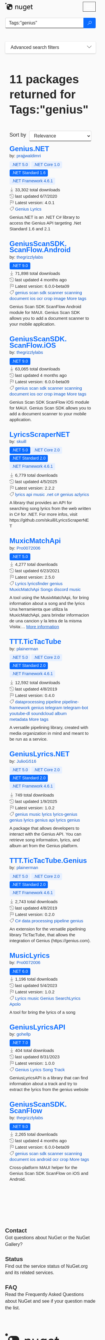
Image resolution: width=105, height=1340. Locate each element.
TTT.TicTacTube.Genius (48, 860)
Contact (16, 1230)
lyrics (20, 494)
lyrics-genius (65, 814)
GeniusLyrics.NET (40, 754)
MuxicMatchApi (35, 541)
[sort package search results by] (60, 136)
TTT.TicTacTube (35, 641)
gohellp (24, 1034)
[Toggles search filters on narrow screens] (89, 47)
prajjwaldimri (29, 155)
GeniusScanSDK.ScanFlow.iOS (38, 342)
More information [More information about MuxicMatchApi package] (42, 626)
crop (48, 298)
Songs (46, 589)
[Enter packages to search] (44, 23)
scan (33, 292)
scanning (73, 292)
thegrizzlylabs (30, 257)
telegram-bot (76, 707)
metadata (19, 719)
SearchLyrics (67, 998)
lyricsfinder (37, 583)
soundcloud (42, 713)
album (61, 713)
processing (42, 920)
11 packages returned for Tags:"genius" (49, 94)
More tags (76, 298)
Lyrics (35, 208)
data (26, 920)
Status (14, 1259)
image (60, 298)
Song (48, 1069)
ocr (40, 298)
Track (59, 1069)
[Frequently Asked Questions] (11, 1287)
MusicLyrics (30, 955)
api (29, 494)
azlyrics (81, 494)
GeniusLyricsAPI (37, 1027)
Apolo (15, 1004)
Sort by (18, 135)
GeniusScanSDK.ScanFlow (38, 1107)
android (44, 1159)
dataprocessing (30, 701)
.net (49, 494)
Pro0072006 (29, 547)
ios (33, 298)
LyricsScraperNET (40, 434)
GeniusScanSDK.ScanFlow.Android (40, 247)
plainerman (27, 648)
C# (18, 920)
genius (21, 292)
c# (57, 494)
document (19, 298)
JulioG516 (26, 761)
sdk (43, 292)
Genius (22, 208)
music (39, 494)
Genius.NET (29, 149)
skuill (21, 441)
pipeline (53, 701)
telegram (53, 707)
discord (61, 589)
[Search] (89, 23)
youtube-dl (20, 713)
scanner (55, 292)
